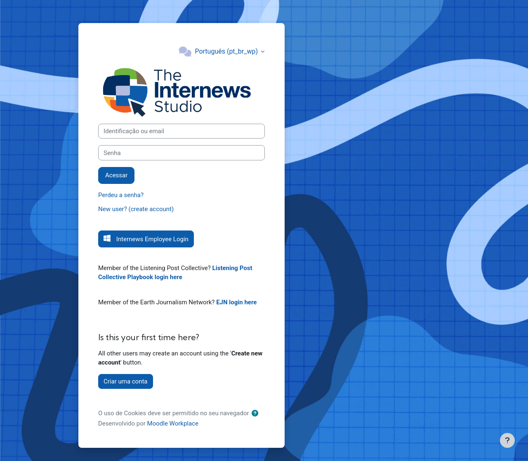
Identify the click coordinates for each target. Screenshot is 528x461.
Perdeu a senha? (121, 195)
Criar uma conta (126, 381)
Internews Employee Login (152, 239)
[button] (256, 414)
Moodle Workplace (172, 423)
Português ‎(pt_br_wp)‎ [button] (227, 51)
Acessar (116, 175)
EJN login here (236, 302)
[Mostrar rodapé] (507, 440)
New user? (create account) (136, 209)
